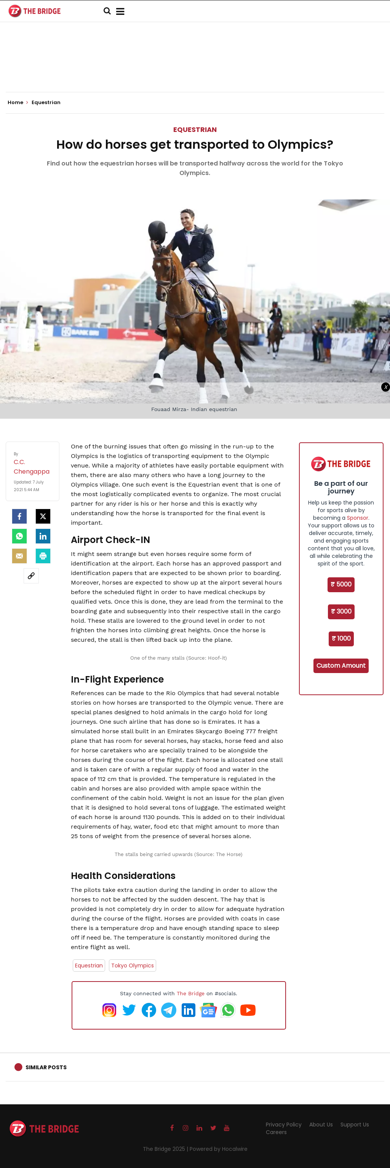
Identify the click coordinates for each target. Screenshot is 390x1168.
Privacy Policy (284, 1124)
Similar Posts (46, 1067)
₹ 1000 (341, 638)
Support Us (354, 1124)
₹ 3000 (341, 611)
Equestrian (195, 129)
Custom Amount (341, 665)
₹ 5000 (341, 584)
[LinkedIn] (43, 536)
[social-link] (31, 575)
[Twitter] (43, 516)
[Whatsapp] (19, 536)
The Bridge (191, 993)
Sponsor (357, 518)
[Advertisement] (195, 69)
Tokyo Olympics (132, 965)
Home (18, 102)
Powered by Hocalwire (219, 1149)
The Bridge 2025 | (166, 1149)
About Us (321, 1124)
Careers (276, 1132)
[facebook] (19, 516)
